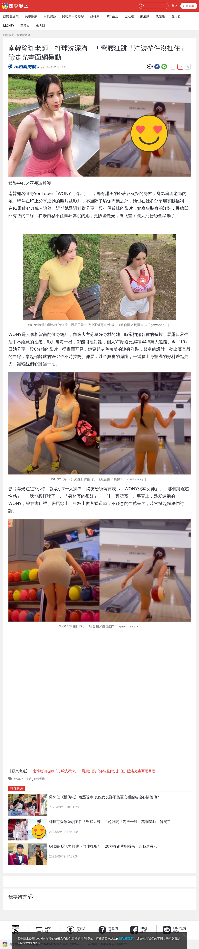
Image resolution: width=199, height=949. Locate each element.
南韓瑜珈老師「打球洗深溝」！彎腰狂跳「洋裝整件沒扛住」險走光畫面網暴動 (94, 771)
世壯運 (129, 16)
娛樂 (28, 779)
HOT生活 (112, 16)
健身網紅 (40, 779)
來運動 (144, 16)
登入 (175, 6)
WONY (18, 779)
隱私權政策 (126, 938)
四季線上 (8, 35)
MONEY (8, 25)
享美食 (25, 25)
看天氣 (176, 16)
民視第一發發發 (73, 16)
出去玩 (40, 25)
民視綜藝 (50, 16)
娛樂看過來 (11, 16)
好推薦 (95, 16)
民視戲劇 (31, 16)
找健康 (160, 16)
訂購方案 (188, 6)
